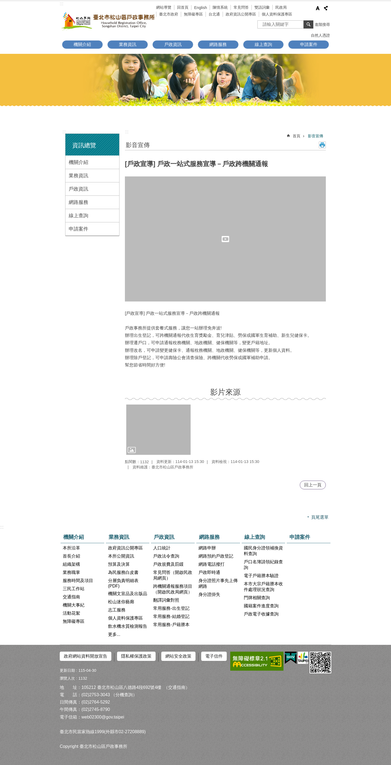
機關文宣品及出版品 (127, 593)
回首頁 (182, 7)
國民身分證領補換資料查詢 (263, 551)
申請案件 (308, 44)
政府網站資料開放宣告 (85, 656)
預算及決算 (119, 564)
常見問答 (241, 7)
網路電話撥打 (211, 564)
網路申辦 (207, 548)
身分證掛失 (209, 594)
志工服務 (116, 610)
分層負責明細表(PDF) (123, 583)
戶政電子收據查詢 (261, 614)
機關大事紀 (73, 605)
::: (61, 3)
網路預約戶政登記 (215, 556)
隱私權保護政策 (136, 656)
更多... (114, 634)
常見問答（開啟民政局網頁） (172, 575)
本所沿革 (71, 548)
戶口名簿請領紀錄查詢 (263, 564)
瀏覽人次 (67, 676)
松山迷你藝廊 (121, 601)
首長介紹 (71, 556)
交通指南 (71, 597)
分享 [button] (326, 8)
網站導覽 (163, 7)
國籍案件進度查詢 (261, 606)
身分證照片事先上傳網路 (218, 583)
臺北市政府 (168, 14)
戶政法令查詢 (166, 556)
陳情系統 (220, 7)
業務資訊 (127, 44)
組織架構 (71, 564)
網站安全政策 (178, 656)
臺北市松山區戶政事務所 (108, 21)
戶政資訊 (173, 44)
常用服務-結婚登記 (171, 616)
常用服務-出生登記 (171, 608)
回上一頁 (312, 485)
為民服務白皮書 (123, 572)
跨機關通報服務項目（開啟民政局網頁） (172, 589)
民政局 (281, 7)
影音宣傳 (315, 136)
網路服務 (218, 44)
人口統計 (162, 548)
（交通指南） (177, 685)
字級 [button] (318, 8)
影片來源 (225, 392)
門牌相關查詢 (257, 597)
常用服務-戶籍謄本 (171, 624)
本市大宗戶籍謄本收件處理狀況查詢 (263, 586)
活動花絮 (71, 613)
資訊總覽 (84, 145)
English (200, 7)
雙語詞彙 (262, 7)
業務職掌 (71, 572)
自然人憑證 (320, 35)
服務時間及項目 (78, 580)
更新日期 (67, 668)
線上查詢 (263, 44)
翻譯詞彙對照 (166, 600)
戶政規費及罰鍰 (168, 564)
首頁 (296, 136)
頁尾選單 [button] (320, 517)
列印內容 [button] (322, 144)
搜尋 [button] (308, 24)
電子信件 (214, 656)
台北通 (214, 14)
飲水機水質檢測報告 (127, 626)
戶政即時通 (209, 572)
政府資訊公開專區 (241, 14)
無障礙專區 (193, 14)
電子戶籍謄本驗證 (261, 575)
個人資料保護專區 (277, 14)
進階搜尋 (322, 24)
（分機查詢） (124, 693)
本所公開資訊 (121, 556)
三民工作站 (73, 588)
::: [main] (126, 131)
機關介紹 (82, 44)
